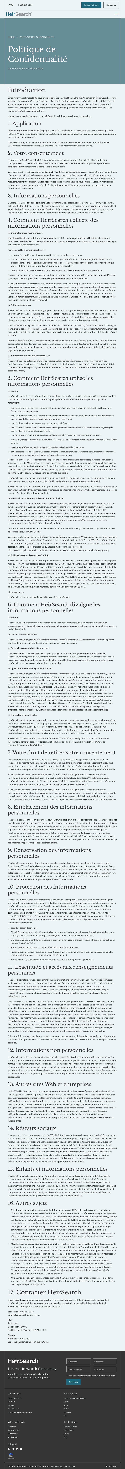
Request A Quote (70, 1426)
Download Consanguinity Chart (20, 1412)
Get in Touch (68, 1430)
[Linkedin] (13, 1448)
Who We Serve (13, 1408)
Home (11, 36)
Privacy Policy (56, 1466)
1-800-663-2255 (25, 4)
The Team (11, 1401)
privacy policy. (110, 1375)
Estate (66, 1401)
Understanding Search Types (74, 1398)
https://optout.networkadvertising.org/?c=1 (64, 586)
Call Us (66, 1433)
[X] (17, 1448)
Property (67, 1412)
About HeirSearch (14, 1398)
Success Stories (13, 1430)
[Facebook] (9, 1448)
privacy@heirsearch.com (29, 1314)
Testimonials (12, 1433)
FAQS (10, 4)
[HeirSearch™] (19, 14)
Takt (115, 1466)
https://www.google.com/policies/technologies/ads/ (84, 549)
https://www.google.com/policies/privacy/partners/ (32, 549)
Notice (66, 1408)
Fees (65, 1415)
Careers (11, 1405)
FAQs (66, 1437)
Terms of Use (70, 1466)
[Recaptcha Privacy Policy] (34, 1455)
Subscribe (73, 1381)
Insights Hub (12, 1437)
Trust (66, 1405)
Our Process (12, 1426)
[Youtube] (21, 1448)
